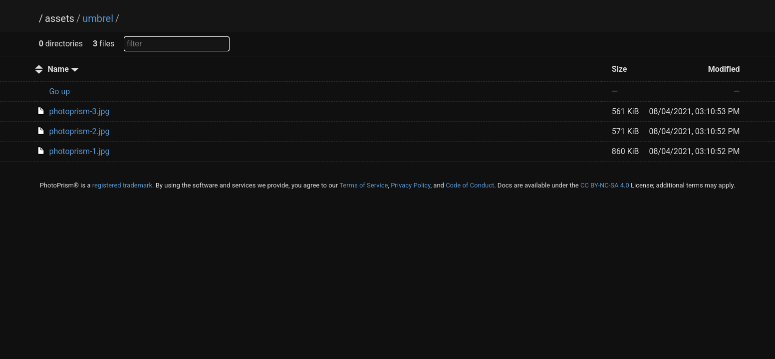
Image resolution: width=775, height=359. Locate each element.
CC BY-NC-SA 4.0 (604, 185)
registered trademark (122, 185)
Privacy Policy (410, 185)
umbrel (97, 18)
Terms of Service (363, 185)
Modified (724, 69)
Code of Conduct (470, 185)
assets (59, 18)
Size (619, 69)
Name (62, 69)
